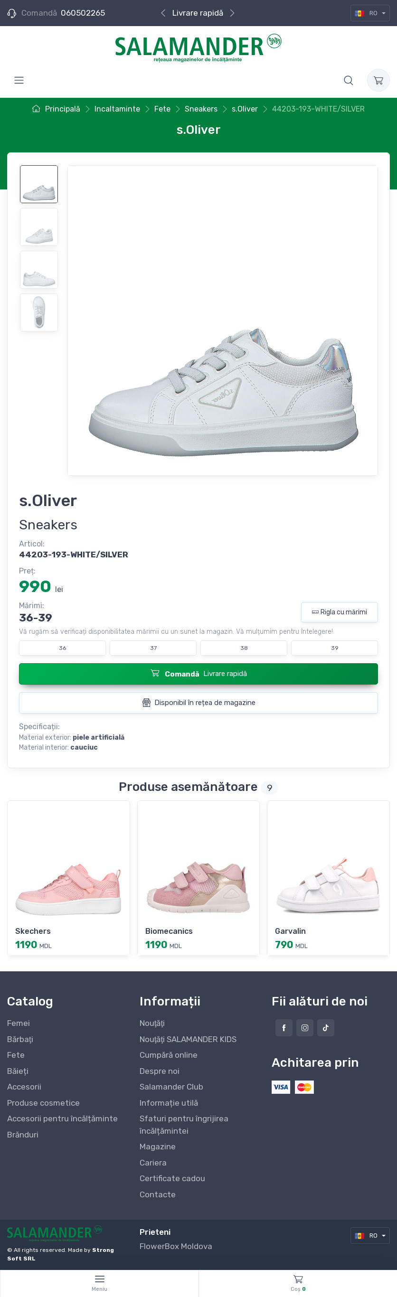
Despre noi (160, 1071)
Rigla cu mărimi (339, 612)
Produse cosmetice (43, 1103)
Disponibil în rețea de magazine (198, 702)
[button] (348, 80)
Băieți (17, 1071)
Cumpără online (169, 1055)
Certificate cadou (172, 1178)
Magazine (158, 1146)
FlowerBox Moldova (176, 1246)
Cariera (153, 1162)
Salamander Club (171, 1086)
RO (367, 13)
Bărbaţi (20, 1039)
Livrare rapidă (197, 13)
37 (153, 648)
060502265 (83, 13)
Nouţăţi (152, 1023)
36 (62, 648)
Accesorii (24, 1086)
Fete (16, 1055)
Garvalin (290, 931)
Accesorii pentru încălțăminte (62, 1118)
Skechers (33, 931)
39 (335, 648)
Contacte (158, 1194)
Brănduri (22, 1134)
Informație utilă (169, 1103)
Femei (18, 1023)
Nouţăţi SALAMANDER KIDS (188, 1039)
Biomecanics (169, 931)
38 (244, 648)
